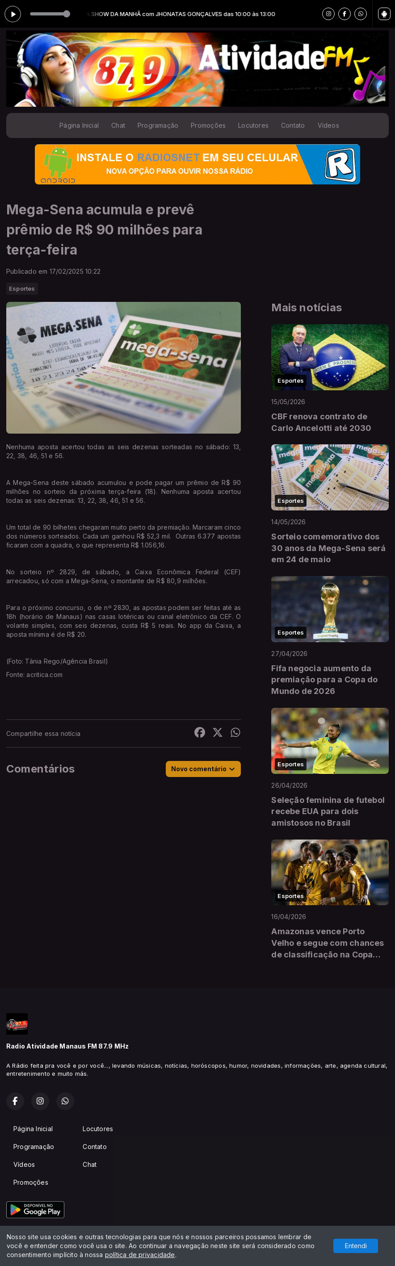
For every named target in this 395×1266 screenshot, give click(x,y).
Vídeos (328, 125)
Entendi (356, 1245)
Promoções (208, 125)
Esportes (22, 288)
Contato (293, 125)
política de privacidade (140, 1254)
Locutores (253, 125)
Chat (118, 125)
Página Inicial (79, 125)
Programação (158, 125)
